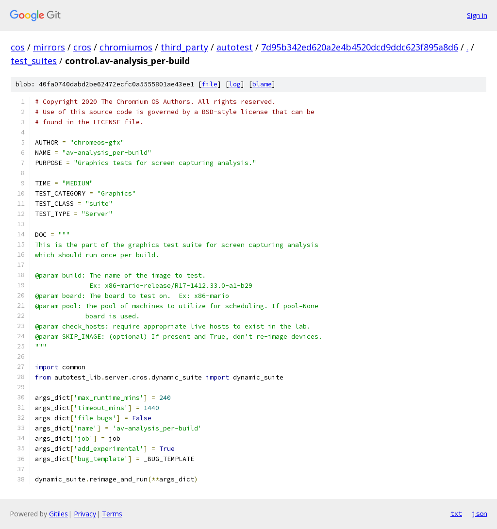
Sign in (477, 15)
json (479, 513)
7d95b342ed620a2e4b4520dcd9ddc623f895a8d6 (359, 47)
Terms (112, 513)
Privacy (85, 513)
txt (456, 513)
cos (18, 47)
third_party (184, 47)
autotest (234, 47)
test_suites (34, 60)
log (235, 84)
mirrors (49, 47)
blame (262, 84)
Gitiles (58, 513)
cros (82, 47)
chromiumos (125, 47)
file (209, 84)
